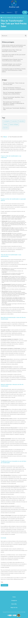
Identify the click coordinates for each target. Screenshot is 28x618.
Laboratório (14, 121)
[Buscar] (25, 12)
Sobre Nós (16, 12)
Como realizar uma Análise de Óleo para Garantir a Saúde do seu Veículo (13, 55)
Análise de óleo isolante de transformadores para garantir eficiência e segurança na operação (14, 46)
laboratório (5, 127)
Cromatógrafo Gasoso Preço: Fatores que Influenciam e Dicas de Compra (12, 50)
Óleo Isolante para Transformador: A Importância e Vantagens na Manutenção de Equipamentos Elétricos (13, 103)
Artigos (4, 80)
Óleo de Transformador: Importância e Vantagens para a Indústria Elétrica (12, 93)
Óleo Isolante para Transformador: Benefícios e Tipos (14, 108)
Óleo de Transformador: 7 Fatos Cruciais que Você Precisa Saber (13, 83)
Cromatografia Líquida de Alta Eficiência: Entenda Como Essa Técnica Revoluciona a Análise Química (13, 70)
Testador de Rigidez (13, 124)
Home (2, 12)
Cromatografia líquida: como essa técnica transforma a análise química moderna (12, 64)
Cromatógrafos (6, 121)
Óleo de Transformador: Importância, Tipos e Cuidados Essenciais (13, 98)
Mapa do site (14, 607)
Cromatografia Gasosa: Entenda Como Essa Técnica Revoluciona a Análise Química (12, 60)
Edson (5, 137)
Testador (5, 124)
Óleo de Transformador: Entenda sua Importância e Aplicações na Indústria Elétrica (14, 88)
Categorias (9, 12)
